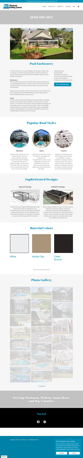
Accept (74, 453)
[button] (60, 6)
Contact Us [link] (51, 6)
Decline (61, 453)
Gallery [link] (68, 6)
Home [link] (44, 6)
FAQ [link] (74, 6)
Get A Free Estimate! (62, 84)
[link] (12, 6)
